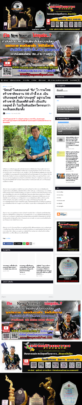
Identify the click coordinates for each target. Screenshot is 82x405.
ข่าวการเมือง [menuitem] (26, 80)
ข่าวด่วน (59, 197)
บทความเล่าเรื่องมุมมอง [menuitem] (24, 84)
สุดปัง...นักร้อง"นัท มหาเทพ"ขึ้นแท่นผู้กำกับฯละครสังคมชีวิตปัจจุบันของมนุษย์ (67, 128)
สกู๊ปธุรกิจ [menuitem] (7, 84)
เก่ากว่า (50, 297)
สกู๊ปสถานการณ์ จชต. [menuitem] (15, 80)
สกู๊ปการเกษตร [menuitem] (42, 80)
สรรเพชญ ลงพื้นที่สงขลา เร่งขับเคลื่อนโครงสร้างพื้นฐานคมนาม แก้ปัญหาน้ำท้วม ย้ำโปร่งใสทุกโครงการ (27, 269)
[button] (2, 80)
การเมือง (10, 86)
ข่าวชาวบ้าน (60, 195)
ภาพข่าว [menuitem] (14, 84)
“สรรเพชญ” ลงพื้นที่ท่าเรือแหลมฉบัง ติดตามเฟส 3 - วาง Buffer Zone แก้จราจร (10, 267)
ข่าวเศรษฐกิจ (60, 206)
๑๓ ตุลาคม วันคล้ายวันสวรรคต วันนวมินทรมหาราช (68, 108)
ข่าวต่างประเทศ (61, 200)
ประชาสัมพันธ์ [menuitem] (73, 80)
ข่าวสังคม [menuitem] (33, 80)
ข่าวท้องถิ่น (59, 203)
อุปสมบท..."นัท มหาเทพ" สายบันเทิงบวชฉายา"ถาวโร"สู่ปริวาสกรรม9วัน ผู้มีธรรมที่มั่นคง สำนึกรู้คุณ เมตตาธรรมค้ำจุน (72, 177)
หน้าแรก (5, 86)
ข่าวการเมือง (60, 192)
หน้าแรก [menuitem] (6, 80)
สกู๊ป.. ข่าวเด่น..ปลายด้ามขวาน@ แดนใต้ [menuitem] (58, 80)
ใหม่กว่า (4, 297)
